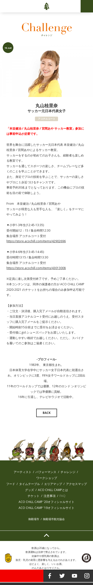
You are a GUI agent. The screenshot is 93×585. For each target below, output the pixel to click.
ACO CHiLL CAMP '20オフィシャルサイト (46, 502)
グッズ (29, 490)
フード (10, 484)
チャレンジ (68, 472)
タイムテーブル (29, 484)
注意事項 (50, 496)
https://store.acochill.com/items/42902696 (36, 241)
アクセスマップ (76, 484)
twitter (62, 576)
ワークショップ (46, 478)
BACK (47, 413)
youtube (74, 576)
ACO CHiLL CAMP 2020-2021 (46, 6)
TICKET (21, 576)
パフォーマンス (45, 472)
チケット (33, 496)
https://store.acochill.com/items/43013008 (36, 268)
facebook (49, 576)
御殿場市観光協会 (54, 519)
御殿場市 (33, 519)
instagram (87, 576)
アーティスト (22, 472)
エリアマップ (53, 484)
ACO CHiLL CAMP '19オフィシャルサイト (46, 508)
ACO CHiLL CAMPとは (53, 490)
